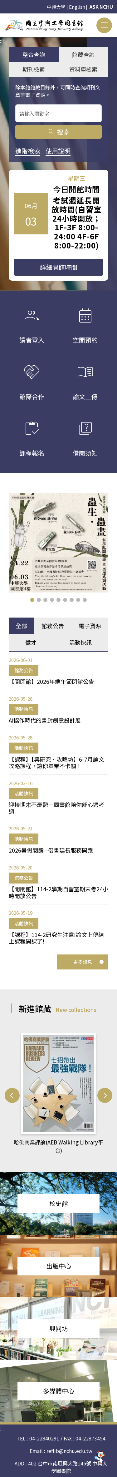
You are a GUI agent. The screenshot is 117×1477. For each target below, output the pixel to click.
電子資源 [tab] (90, 626)
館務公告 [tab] (52, 626)
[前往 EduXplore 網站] (100, 1457)
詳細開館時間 (58, 267)
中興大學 (56, 6)
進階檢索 (27, 150)
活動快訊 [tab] (80, 642)
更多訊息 (88, 962)
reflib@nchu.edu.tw (69, 1450)
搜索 (58, 131)
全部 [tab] (21, 626)
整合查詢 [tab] (33, 54)
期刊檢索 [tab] (33, 69)
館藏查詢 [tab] (83, 54)
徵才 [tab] (31, 642)
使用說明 (58, 150)
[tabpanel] (58, 801)
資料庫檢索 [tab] (83, 69)
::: (2, 17)
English (77, 6)
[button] (32, 600)
